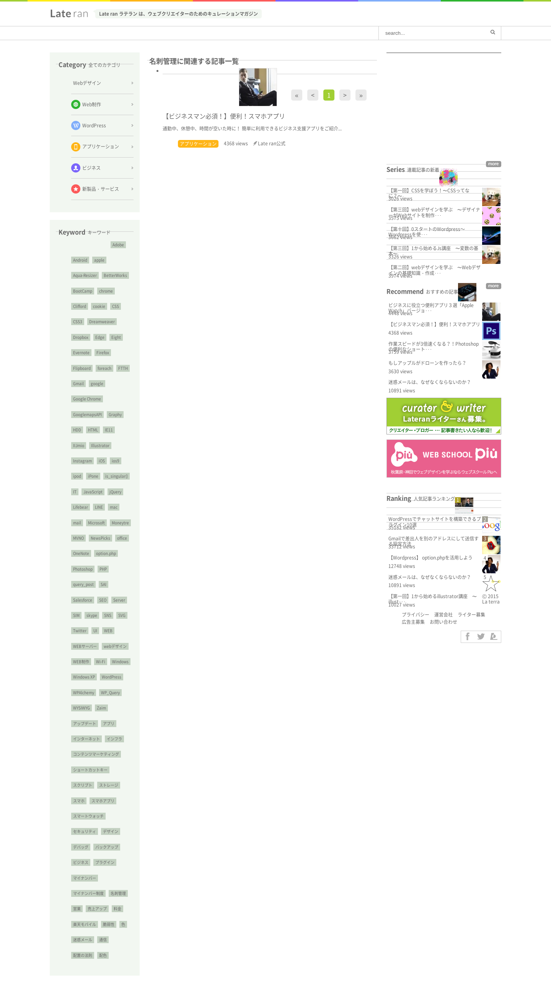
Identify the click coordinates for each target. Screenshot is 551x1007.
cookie (99, 306)
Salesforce (82, 600)
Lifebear (80, 507)
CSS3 (77, 321)
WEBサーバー (85, 646)
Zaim (101, 708)
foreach (104, 368)
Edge (99, 337)
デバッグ (80, 847)
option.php (106, 553)
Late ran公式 (271, 143)
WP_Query (110, 692)
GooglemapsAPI (87, 414)
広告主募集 (413, 621)
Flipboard (82, 368)
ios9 (115, 461)
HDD (77, 430)
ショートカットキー (90, 770)
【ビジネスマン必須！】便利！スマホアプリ (434, 324)
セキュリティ (84, 831)
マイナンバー (84, 878)
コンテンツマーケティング (96, 754)
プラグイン (104, 862)
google (97, 383)
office (122, 538)
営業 (77, 908)
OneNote (81, 553)
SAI (103, 584)
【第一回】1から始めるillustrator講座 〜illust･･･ (432, 599)
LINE (99, 507)
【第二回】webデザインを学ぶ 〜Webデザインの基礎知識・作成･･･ (434, 270)
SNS (107, 615)
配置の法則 (82, 955)
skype (91, 615)
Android (80, 260)
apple (99, 260)
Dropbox (80, 337)
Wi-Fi (100, 661)
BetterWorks (115, 275)
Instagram (82, 461)
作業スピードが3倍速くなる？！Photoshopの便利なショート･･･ (433, 346)
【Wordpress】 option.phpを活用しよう (430, 557)
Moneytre (120, 522)
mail (77, 522)
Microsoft (96, 522)
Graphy (115, 414)
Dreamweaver (102, 321)
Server (119, 600)
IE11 (109, 430)
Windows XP (84, 677)
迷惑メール (82, 939)
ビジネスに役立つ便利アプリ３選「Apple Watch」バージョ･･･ (431, 308)
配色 (103, 955)
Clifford (79, 306)
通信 (103, 939)
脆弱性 (108, 924)
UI (95, 630)
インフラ (114, 739)
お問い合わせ (443, 621)
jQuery (115, 492)
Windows (120, 661)
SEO (102, 600)
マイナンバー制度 (88, 893)
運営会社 (443, 614)
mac (113, 507)
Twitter (79, 630)
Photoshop (83, 569)
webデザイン (115, 646)
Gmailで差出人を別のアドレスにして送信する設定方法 (433, 541)
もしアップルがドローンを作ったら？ (427, 363)
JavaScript (93, 492)
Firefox (102, 352)
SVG (122, 615)
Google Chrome (87, 399)
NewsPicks (100, 538)
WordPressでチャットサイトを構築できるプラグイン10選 (434, 522)
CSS (115, 306)
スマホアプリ (102, 801)
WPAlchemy (83, 692)
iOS (102, 461)
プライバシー (415, 614)
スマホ (79, 801)
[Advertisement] (94, 994)
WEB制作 (81, 661)
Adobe (118, 244)
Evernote (81, 352)
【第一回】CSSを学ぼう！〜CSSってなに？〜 (428, 193)
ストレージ (108, 785)
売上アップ (97, 908)
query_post (83, 584)
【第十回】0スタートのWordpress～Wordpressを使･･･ (426, 232)
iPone (93, 476)
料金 (117, 908)
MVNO (78, 538)
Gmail (78, 383)
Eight (116, 337)
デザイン (110, 831)
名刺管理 (118, 893)
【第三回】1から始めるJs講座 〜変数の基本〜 (433, 251)
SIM (76, 615)
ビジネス (80, 862)
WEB (108, 630)
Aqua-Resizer (85, 275)
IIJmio (78, 445)
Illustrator (100, 445)
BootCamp (82, 291)
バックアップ (106, 847)
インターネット (86, 739)
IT (75, 492)
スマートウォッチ (88, 816)
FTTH (123, 368)
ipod (77, 476)
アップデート (84, 723)
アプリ (108, 723)
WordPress (111, 677)
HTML (93, 430)
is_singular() (116, 476)
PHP (103, 569)
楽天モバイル (84, 924)
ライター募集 (471, 614)
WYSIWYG (81, 708)
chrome (106, 291)
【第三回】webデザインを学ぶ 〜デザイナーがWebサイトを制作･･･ (434, 212)
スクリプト (82, 785)
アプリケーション (198, 143)
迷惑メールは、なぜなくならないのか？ (429, 382)
